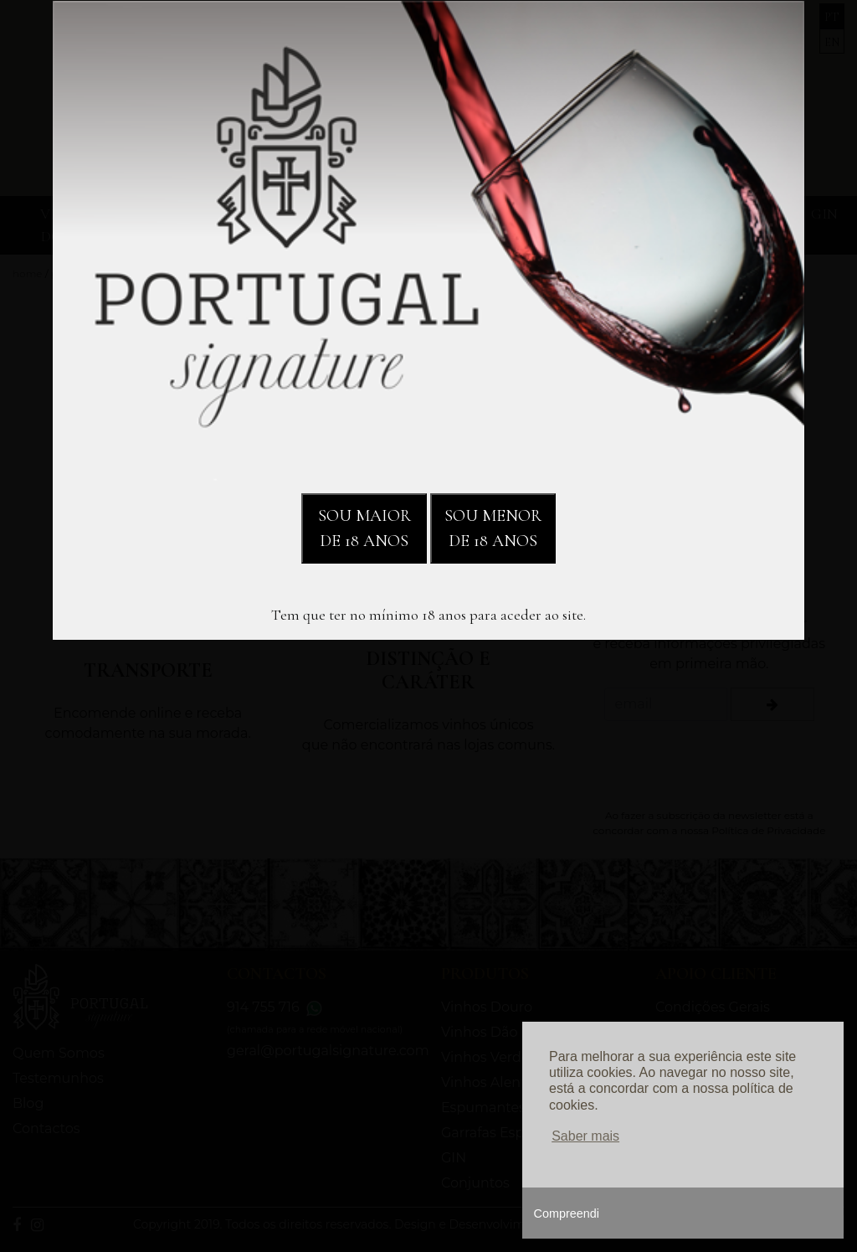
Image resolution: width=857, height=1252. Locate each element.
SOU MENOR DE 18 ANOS (492, 528)
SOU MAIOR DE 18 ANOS (364, 528)
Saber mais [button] (585, 1136)
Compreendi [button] (566, 1213)
